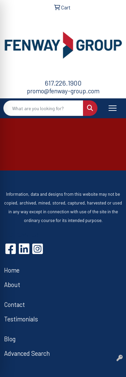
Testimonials (21, 319)
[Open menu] (112, 108)
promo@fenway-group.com (63, 91)
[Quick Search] (43, 108)
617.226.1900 (63, 83)
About (12, 284)
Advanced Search (27, 353)
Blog (9, 339)
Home (11, 270)
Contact (14, 304)
